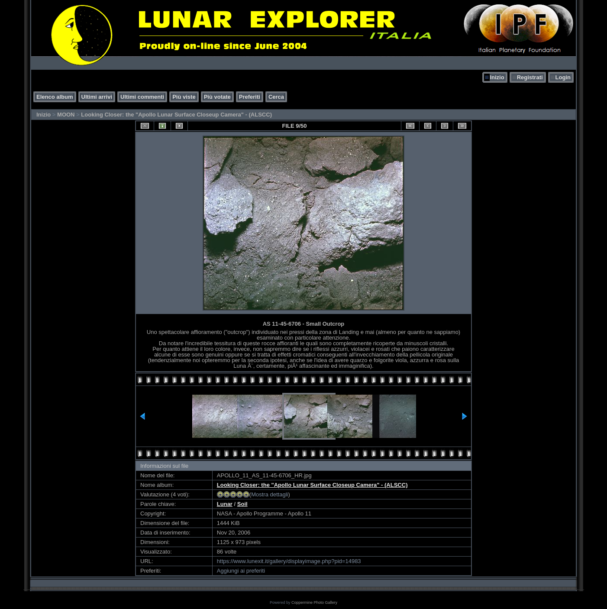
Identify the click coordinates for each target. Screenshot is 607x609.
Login (563, 77)
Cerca (276, 97)
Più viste (183, 97)
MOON (65, 114)
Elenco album (54, 97)
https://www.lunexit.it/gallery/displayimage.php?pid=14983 (289, 561)
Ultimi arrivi (97, 97)
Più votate (217, 97)
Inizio (497, 77)
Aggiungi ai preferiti (241, 570)
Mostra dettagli (269, 494)
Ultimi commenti (142, 97)
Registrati (530, 77)
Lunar (224, 504)
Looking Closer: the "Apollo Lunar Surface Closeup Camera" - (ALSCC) (176, 114)
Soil (242, 504)
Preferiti (249, 97)
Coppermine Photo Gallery (314, 602)
